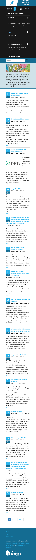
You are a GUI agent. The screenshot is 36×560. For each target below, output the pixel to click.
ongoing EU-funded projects (17, 47)
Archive (10, 38)
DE (26, 9)
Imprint (8, 534)
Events (10, 32)
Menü (8, 9)
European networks (14, 21)
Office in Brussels (14, 56)
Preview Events (12, 35)
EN (28, 9)
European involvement (16, 13)
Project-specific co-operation (17, 26)
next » (20, 519)
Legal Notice (9, 536)
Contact (8, 532)
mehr (7, 115)
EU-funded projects (15, 44)
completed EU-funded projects (17, 50)
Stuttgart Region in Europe (25, 2)
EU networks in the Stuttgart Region (19, 23)
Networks (11, 18)
